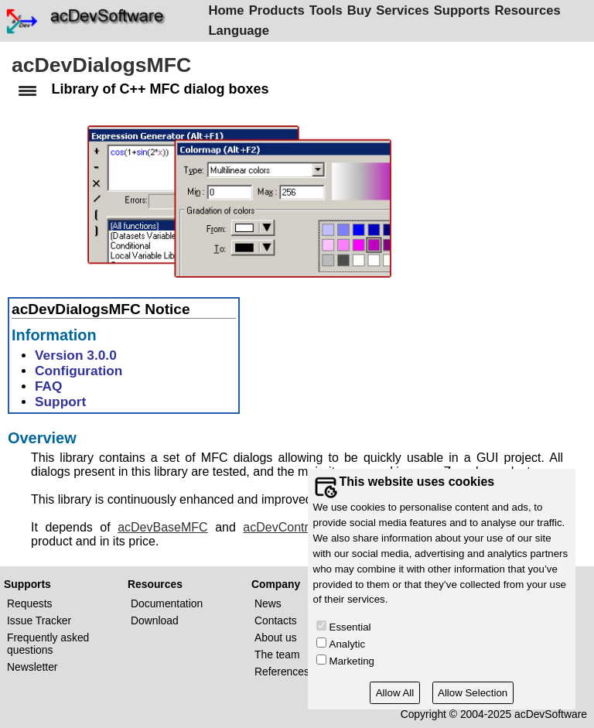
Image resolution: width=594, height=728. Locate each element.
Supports (464, 10)
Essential (350, 627)
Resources (530, 10)
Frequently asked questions (48, 643)
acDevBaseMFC (162, 529)
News (268, 603)
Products (279, 10)
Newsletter (32, 667)
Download (155, 620)
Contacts (275, 620)
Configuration (78, 373)
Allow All (395, 693)
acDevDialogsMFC (101, 65)
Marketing (351, 661)
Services (405, 10)
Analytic (347, 644)
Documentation (167, 603)
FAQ (49, 388)
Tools (328, 10)
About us (275, 637)
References (281, 671)
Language (241, 30)
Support (60, 404)
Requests (30, 603)
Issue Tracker (39, 620)
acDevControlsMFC (297, 529)
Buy (362, 10)
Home (229, 10)
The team (277, 654)
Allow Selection (472, 693)
